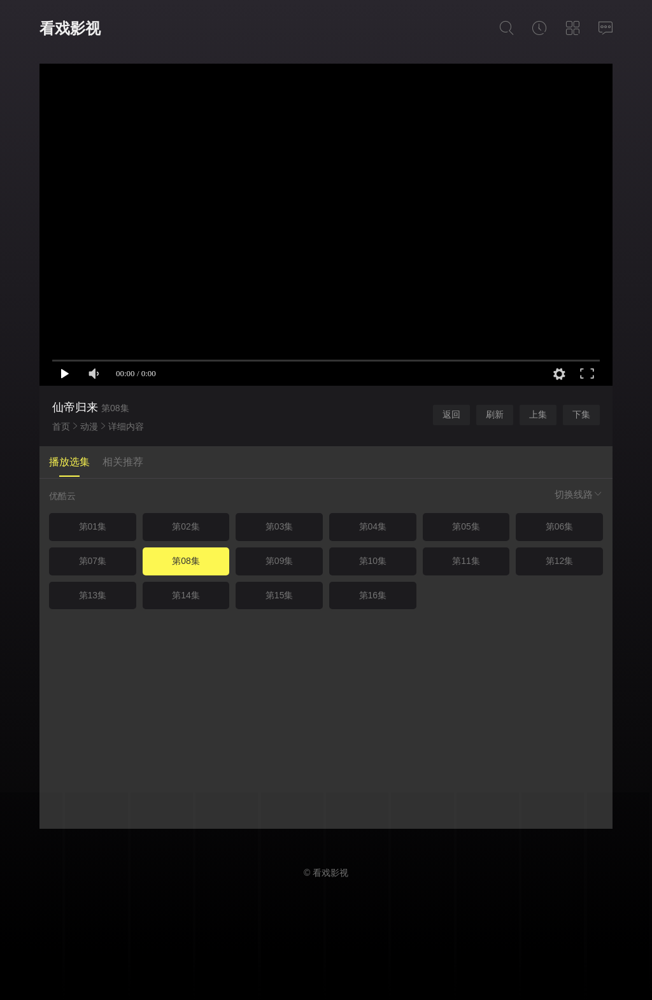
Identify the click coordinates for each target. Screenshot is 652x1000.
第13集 (93, 595)
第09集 (280, 561)
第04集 (373, 526)
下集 (581, 414)
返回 (451, 414)
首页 (61, 426)
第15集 (280, 595)
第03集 (280, 526)
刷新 (495, 414)
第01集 (93, 526)
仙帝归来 (75, 407)
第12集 (560, 561)
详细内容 (126, 426)
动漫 (89, 426)
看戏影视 (70, 28)
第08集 (186, 561)
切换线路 (579, 494)
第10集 (373, 561)
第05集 (466, 526)
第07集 (93, 561)
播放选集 (69, 461)
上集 (538, 414)
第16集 (373, 595)
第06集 (560, 526)
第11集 (466, 561)
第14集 (186, 595)
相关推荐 (123, 461)
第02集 (186, 526)
